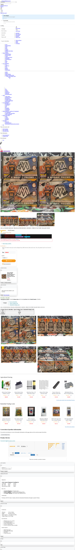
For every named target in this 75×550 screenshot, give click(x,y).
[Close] (1, 270)
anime (17, 41)
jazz (6, 60)
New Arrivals (3, 30)
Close (2, 295)
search (2, 4)
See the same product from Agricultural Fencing (65, 400)
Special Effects (8, 45)
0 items (63, 448)
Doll (6, 66)
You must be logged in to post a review (7, 440)
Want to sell (3, 37)
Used (16, 236)
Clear (37, 454)
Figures (6, 73)
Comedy (6, 49)
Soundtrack (7, 58)
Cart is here (18, 31)
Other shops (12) (7, 243)
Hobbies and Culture (9, 50)
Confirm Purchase (8, 282)
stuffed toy (7, 65)
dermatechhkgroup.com (6, 0)
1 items (63, 447)
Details (17, 239)
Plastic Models (8, 74)
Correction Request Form (5, 434)
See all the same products (70, 426)
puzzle (6, 67)
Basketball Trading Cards (15, 304)
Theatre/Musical (8, 59)
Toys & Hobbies (6, 63)
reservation (3, 32)
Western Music (8, 55)
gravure (6, 51)
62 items (23, 446)
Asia (6, 62)
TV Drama (18, 43)
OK (1, 544)
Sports (6, 48)
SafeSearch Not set (4, 5)
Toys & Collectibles (5, 41)
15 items (63, 443)
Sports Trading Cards (14, 303)
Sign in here (18, 28)
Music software (6, 53)
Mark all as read (3, 13)
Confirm (6, 471)
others (6, 46)
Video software (18, 40)
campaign (3, 28)
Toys (6, 64)
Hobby (6, 72)
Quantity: (3, 467)
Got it (2, 501)
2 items (63, 446)
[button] (37, 12)
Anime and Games (8, 57)
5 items (63, 444)
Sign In (1, 6)
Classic (6, 56)
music (6, 44)
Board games (7, 69)
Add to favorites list (6, 264)
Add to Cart (9, 260)
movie (17, 42)
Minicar (6, 68)
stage (6, 47)
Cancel (2, 282)
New (12, 235)
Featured (3, 34)
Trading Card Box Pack (9, 75)
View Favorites (6, 295)
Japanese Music (8, 54)
